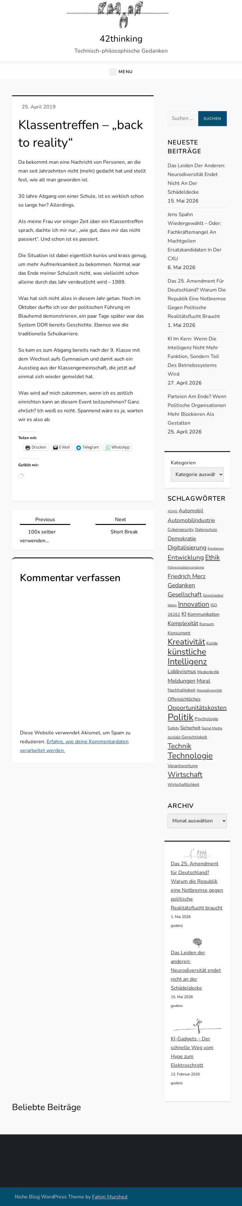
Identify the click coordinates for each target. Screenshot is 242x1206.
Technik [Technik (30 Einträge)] (179, 746)
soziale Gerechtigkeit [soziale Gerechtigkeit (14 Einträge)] (187, 737)
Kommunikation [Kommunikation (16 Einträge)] (203, 614)
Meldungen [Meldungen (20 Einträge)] (181, 681)
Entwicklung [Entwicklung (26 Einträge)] (186, 557)
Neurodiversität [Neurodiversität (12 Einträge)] (209, 690)
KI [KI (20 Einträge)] (184, 614)
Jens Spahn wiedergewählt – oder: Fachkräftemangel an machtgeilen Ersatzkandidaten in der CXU (195, 236)
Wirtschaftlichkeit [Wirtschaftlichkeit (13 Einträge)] (183, 784)
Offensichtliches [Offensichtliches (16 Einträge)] (184, 699)
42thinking (121, 39)
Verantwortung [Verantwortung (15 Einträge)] (183, 766)
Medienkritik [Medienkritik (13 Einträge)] (208, 671)
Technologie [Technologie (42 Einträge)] (190, 755)
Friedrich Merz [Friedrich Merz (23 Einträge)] (186, 576)
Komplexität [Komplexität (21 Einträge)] (183, 623)
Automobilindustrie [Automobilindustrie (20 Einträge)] (191, 520)
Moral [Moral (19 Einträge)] (203, 681)
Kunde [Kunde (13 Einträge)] (212, 643)
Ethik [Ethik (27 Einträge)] (212, 557)
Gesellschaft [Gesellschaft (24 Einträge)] (185, 594)
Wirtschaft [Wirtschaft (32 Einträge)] (185, 774)
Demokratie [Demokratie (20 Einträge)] (182, 538)
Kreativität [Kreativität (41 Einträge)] (186, 641)
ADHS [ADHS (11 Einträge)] (172, 511)
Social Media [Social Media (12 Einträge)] (212, 728)
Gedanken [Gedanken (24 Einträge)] (181, 585)
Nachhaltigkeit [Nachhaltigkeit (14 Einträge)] (181, 690)
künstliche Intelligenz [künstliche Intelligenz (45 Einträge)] (187, 657)
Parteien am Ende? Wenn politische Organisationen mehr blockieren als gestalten (197, 410)
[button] (121, 72)
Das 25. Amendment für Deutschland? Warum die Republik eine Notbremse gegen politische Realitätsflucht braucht (197, 299)
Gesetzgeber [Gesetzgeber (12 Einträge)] (213, 595)
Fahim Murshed (109, 1196)
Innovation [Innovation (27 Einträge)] (193, 604)
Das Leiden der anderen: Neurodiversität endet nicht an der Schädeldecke (196, 179)
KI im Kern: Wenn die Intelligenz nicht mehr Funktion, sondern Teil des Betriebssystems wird (193, 356)
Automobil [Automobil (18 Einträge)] (191, 510)
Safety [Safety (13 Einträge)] (173, 728)
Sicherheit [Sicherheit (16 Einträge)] (190, 728)
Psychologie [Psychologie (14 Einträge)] (206, 719)
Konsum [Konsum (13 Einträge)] (206, 624)
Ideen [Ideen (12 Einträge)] (172, 605)
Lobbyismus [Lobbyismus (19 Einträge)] (182, 671)
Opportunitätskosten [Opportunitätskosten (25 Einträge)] (197, 707)
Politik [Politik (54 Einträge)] (180, 717)
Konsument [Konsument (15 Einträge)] (179, 633)
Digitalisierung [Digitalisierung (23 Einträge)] (187, 548)
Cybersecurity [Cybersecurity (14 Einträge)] (181, 529)
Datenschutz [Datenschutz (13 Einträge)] (206, 529)
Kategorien (183, 462)
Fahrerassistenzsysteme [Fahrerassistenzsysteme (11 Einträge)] (186, 567)
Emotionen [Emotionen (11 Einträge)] (216, 548)
